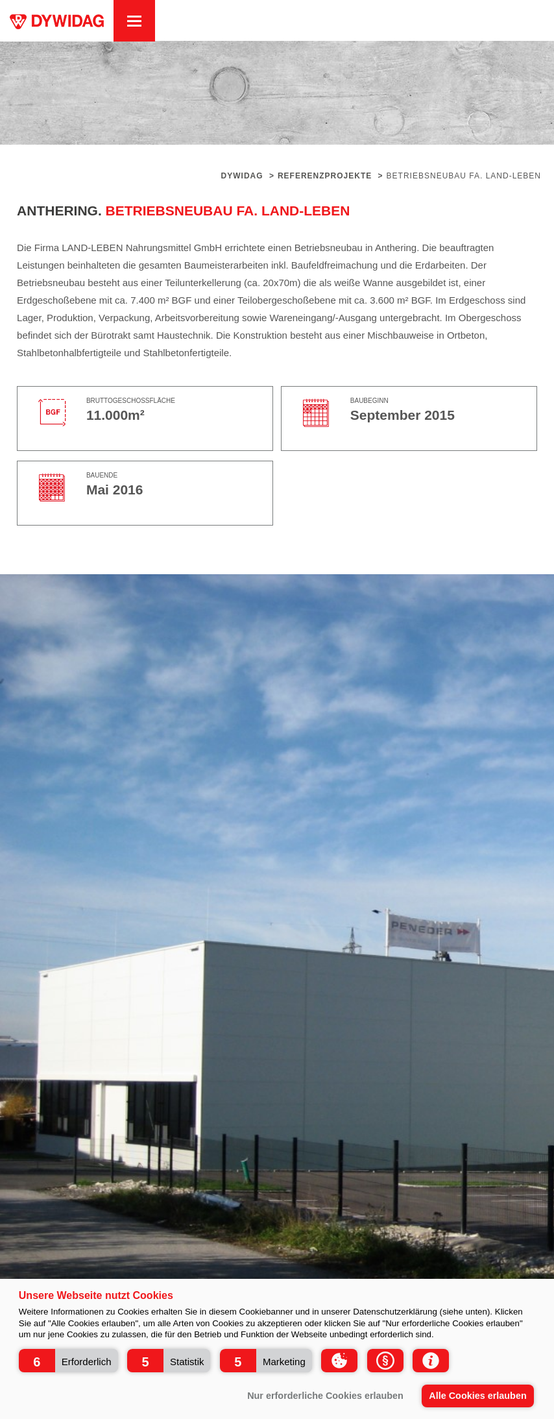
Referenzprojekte (325, 175)
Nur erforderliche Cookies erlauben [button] (325, 1395)
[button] (68, 1360)
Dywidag (242, 175)
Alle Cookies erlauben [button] (477, 1395)
